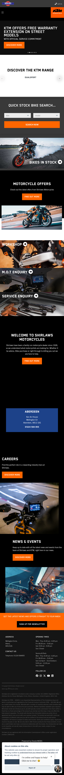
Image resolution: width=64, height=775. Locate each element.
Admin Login (5, 689)
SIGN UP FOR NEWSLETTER (32, 624)
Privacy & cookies (14, 689)
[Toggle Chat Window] (58, 769)
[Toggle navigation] (2, 12)
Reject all (32, 768)
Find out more (32, 197)
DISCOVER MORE (14, 45)
